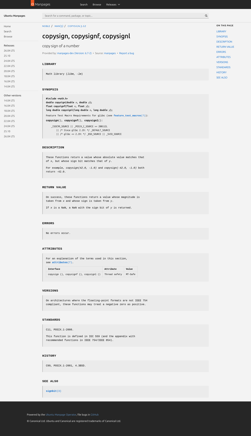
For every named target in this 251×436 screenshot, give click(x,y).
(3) (53, 391)
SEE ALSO (221, 77)
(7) (129, 115)
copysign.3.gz (77, 25)
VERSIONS (222, 62)
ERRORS (221, 51)
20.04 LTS (9, 71)
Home (7, 26)
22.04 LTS (9, 65)
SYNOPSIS (222, 36)
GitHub (95, 414)
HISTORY (221, 72)
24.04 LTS (9, 60)
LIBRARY (221, 31)
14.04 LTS (9, 86)
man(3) (59, 25)
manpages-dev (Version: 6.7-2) (74, 53)
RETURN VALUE (225, 46)
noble (46, 25)
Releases (111, 4)
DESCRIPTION (224, 41)
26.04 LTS (9, 50)
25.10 (7, 55)
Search (84, 4)
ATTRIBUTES (223, 57)
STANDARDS (223, 67)
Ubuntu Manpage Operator (61, 414)
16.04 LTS (9, 81)
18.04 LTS (9, 76)
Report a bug (126, 53)
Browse (97, 4)
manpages (110, 53)
